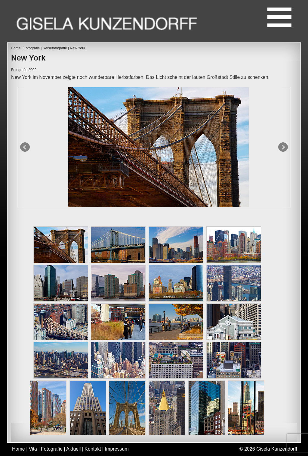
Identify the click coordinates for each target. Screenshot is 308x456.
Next (283, 147)
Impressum (117, 448)
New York (77, 48)
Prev (25, 147)
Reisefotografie (55, 48)
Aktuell (73, 448)
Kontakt (93, 448)
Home (15, 48)
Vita (33, 448)
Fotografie (31, 48)
